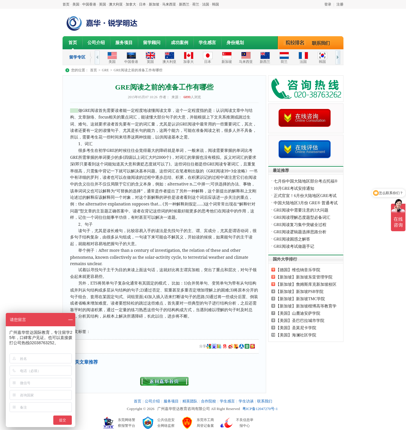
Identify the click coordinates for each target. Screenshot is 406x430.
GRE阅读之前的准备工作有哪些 (138, 70)
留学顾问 (151, 42)
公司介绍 (96, 42)
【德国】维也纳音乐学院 (298, 270)
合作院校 (208, 401)
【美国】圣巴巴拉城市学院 (300, 320)
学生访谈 (246, 401)
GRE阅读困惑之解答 (292, 239)
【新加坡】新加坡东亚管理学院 (304, 277)
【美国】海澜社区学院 (296, 335)
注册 (339, 4)
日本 (142, 4)
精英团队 (189, 401)
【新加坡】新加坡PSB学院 (299, 291)
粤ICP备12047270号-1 (260, 409)
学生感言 (207, 42)
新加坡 (154, 4)
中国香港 (89, 4)
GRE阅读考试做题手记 (294, 246)
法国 (205, 4)
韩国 (215, 4)
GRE (105, 70)
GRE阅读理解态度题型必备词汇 (302, 217)
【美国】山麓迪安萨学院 (298, 313)
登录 (327, 4)
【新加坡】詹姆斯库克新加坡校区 (306, 284)
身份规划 (235, 42)
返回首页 (164, 381)
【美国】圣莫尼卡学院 (296, 328)
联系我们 (322, 42)
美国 (75, 4)
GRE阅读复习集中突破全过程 (300, 225)
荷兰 (195, 4)
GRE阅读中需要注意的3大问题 (301, 210)
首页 (66, 4)
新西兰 (184, 4)
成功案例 (179, 42)
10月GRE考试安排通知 (294, 188)
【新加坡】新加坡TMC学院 (300, 299)
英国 (102, 4)
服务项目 (124, 42)
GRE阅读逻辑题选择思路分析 (300, 232)
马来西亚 (169, 4)
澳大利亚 (116, 4)
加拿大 (131, 4)
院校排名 (295, 42)
